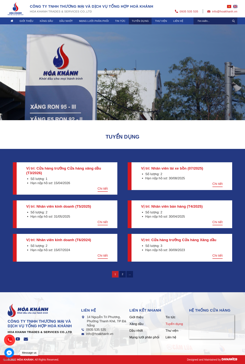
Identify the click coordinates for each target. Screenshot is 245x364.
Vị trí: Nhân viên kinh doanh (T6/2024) (58, 240)
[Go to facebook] (9, 352)
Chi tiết (103, 188)
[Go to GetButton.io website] (9, 360)
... (130, 274)
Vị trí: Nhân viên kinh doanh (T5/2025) (58, 206)
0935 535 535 (96, 329)
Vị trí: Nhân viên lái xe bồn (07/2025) (172, 168)
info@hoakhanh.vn (99, 334)
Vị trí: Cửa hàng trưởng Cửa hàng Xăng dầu (178, 240)
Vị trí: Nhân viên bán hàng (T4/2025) (172, 206)
